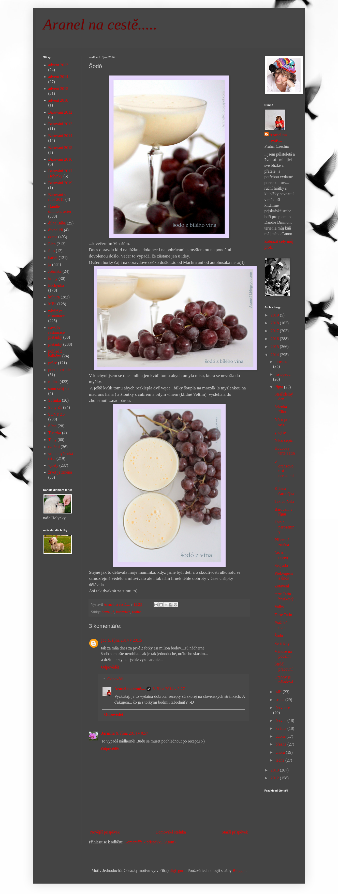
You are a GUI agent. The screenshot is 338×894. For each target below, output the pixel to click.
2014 (275, 355)
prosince (282, 361)
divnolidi (55, 230)
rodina (136, 612)
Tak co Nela (284, 501)
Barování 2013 (60, 124)
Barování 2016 (60, 159)
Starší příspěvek (235, 832)
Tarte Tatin (283, 615)
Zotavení (281, 586)
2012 (275, 778)
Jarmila (108, 733)
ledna (280, 760)
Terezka (54, 433)
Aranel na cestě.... (129, 689)
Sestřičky (282, 643)
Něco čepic (283, 440)
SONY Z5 (56, 414)
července (282, 707)
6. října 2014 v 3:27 (169, 689)
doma (106, 612)
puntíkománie (59, 370)
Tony (52, 439)
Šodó (278, 635)
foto (51, 251)
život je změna (60, 472)
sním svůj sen (59, 388)
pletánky (55, 344)
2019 (275, 315)
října (279, 387)
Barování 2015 (60, 147)
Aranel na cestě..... (100, 24)
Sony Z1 (55, 407)
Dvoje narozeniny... (284, 527)
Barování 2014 (60, 135)
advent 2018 (58, 100)
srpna (280, 700)
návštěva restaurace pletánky (56, 332)
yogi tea (280, 432)
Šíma (52, 426)
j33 (104, 640)
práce (52, 363)
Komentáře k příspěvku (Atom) (149, 842)
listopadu (282, 374)
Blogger (239, 870)
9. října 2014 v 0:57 (132, 733)
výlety (53, 465)
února (280, 752)
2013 (275, 770)
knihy (52, 278)
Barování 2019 (60, 183)
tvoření (54, 447)
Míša (52, 304)
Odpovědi (115, 679)
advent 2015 (58, 88)
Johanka (55, 271)
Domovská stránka (170, 832)
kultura (54, 297)
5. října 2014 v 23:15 (125, 640)
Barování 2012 (60, 112)
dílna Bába (57, 223)
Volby (279, 607)
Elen (52, 244)
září (279, 692)
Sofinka (54, 400)
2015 (275, 346)
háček (53, 257)
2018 (275, 323)
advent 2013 (58, 65)
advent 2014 (58, 76)
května (281, 728)
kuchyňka (123, 612)
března (281, 744)
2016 (275, 339)
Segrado (281, 565)
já (113, 612)
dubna (280, 736)
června (281, 720)
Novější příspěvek (105, 832)
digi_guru (177, 870)
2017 (275, 331)
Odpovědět (110, 667)
